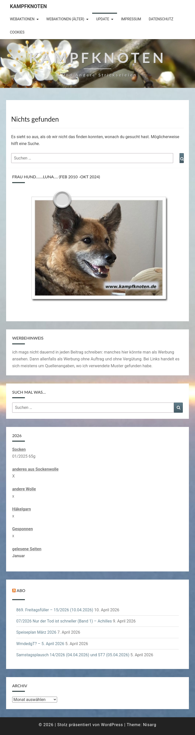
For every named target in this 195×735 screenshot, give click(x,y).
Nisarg (149, 724)
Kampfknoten (28, 6)
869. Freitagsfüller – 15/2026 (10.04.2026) (54, 610)
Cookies (17, 32)
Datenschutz (161, 19)
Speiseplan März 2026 (36, 632)
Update (102, 19)
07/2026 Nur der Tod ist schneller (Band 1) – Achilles (64, 621)
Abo (21, 590)
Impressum (131, 19)
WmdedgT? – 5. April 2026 (40, 643)
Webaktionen (22, 19)
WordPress (112, 724)
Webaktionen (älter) (65, 19)
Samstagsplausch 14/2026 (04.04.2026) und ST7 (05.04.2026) (72, 654)
